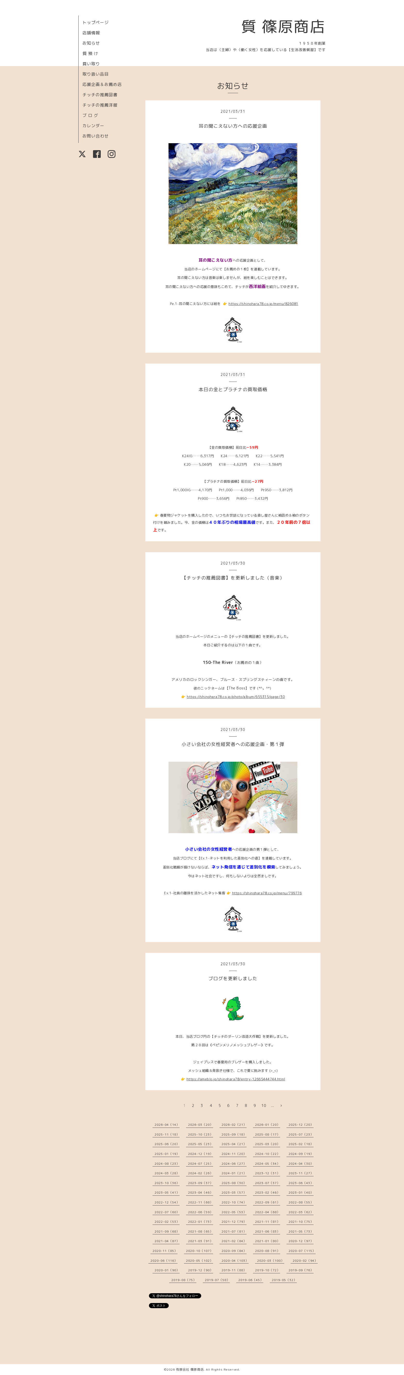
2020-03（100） (270, 1260)
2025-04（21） (234, 1144)
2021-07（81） (234, 1231)
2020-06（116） (164, 1260)
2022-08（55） (301, 1202)
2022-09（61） (267, 1202)
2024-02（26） (200, 1173)
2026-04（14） (167, 1124)
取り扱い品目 (95, 74)
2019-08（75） (183, 1280)
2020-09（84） (234, 1251)
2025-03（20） (267, 1144)
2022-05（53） (234, 1212)
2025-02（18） (301, 1144)
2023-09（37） (200, 1183)
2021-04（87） (167, 1241)
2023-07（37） (267, 1183)
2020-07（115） (302, 1251)
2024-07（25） (200, 1163)
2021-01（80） (267, 1241)
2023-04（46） (200, 1192)
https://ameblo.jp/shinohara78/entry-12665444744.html (236, 1079)
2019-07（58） (217, 1280)
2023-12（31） (267, 1173)
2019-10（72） (267, 1270)
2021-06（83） (267, 1231)
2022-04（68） (267, 1212)
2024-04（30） (301, 1163)
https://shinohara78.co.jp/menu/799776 (267, 893)
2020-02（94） (305, 1260)
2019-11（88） (234, 1270)
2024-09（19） (301, 1154)
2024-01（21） (234, 1173)
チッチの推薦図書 (99, 95)
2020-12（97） (301, 1241)
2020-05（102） (199, 1260)
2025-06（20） (167, 1144)
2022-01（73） (200, 1221)
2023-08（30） (234, 1183)
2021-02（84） (234, 1241)
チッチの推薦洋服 (99, 105)
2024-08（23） (167, 1163)
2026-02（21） (234, 1124)
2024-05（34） (267, 1163)
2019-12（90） (200, 1270)
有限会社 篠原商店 (190, 1369)
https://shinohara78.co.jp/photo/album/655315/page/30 (236, 696)
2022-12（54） (167, 1202)
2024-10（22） (267, 1154)
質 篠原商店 (283, 26)
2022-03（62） (301, 1212)
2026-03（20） (200, 1124)
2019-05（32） (284, 1280)
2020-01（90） (167, 1270)
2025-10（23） (200, 1134)
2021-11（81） (267, 1221)
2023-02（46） (267, 1192)
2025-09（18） (234, 1134)
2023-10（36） (167, 1183)
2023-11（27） (301, 1173)
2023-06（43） (301, 1183)
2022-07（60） (167, 1212)
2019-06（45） (250, 1280)
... (272, 1105)
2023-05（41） (167, 1192)
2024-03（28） (167, 1173)
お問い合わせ (95, 136)
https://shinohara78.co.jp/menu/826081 (263, 303)
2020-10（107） (199, 1251)
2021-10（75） (301, 1221)
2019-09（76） (301, 1270)
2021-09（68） (167, 1231)
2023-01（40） (301, 1192)
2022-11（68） (200, 1202)
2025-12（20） (301, 1124)
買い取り (91, 64)
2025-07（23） (301, 1134)
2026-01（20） (267, 1124)
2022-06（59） (200, 1212)
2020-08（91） (267, 1251)
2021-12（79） (234, 1221)
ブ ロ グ (90, 115)
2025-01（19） (167, 1154)
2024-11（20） (234, 1154)
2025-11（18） (167, 1134)
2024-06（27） (234, 1163)
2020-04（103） (235, 1260)
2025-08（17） (267, 1134)
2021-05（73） (301, 1231)
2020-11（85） (165, 1251)
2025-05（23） (200, 1144)
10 (263, 1105)
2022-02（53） (167, 1221)
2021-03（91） (200, 1241)
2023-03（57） (234, 1192)
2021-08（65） (200, 1231)
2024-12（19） (200, 1154)
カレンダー (93, 125)
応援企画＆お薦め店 (102, 84)
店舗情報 (91, 33)
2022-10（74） (234, 1202)
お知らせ (91, 43)
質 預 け (90, 53)
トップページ (95, 22)
